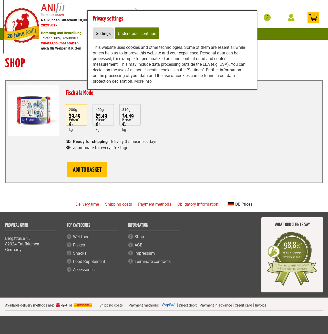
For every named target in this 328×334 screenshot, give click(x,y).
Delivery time (87, 204)
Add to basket (87, 170)
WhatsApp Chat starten (60, 43)
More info (143, 81)
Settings (103, 33)
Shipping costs (118, 204)
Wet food (81, 237)
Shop (139, 237)
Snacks (79, 253)
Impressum (145, 253)
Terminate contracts (153, 261)
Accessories (84, 269)
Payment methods (154, 204)
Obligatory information (197, 204)
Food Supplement (89, 261)
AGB (138, 245)
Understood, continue (137, 33)
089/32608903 (66, 37)
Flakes (79, 245)
